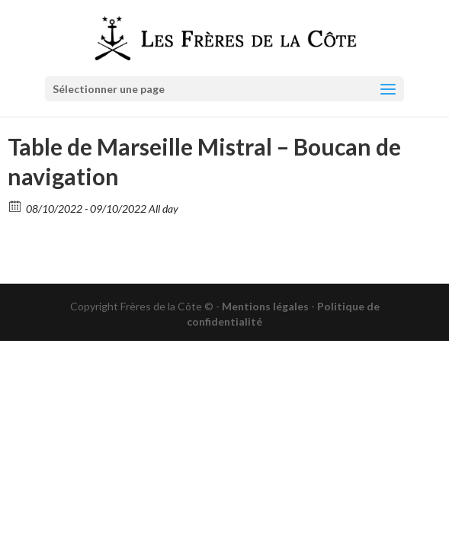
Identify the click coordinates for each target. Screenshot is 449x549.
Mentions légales (265, 306)
